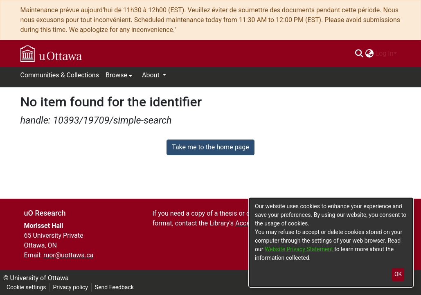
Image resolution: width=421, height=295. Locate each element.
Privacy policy (70, 287)
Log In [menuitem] (385, 53)
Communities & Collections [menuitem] (59, 75)
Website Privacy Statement (299, 249)
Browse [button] (116, 75)
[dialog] (331, 242)
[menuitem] (370, 54)
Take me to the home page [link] (210, 147)
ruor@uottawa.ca (68, 255)
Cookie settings (26, 287)
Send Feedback (114, 287)
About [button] (151, 75)
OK (398, 274)
